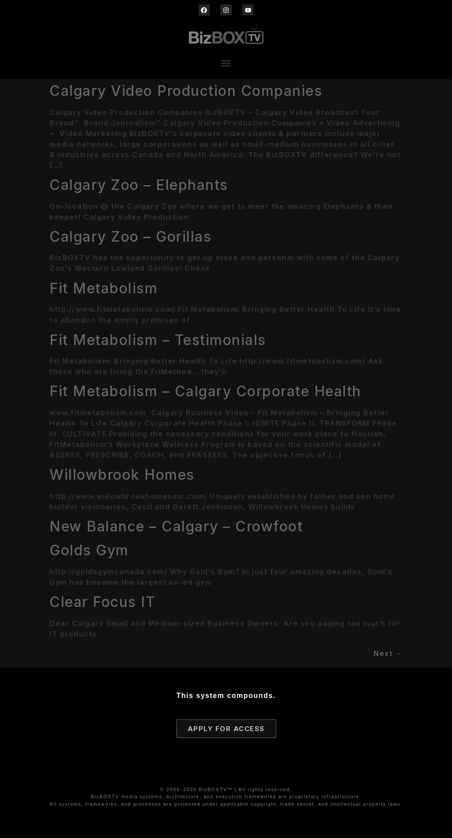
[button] (226, 63)
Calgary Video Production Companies (185, 90)
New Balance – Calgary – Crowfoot (176, 526)
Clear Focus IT (102, 601)
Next (388, 653)
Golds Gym (89, 550)
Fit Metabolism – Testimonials (157, 340)
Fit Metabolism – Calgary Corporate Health (205, 391)
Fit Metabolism (103, 288)
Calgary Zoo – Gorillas (130, 236)
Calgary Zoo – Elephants (138, 184)
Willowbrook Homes (122, 474)
